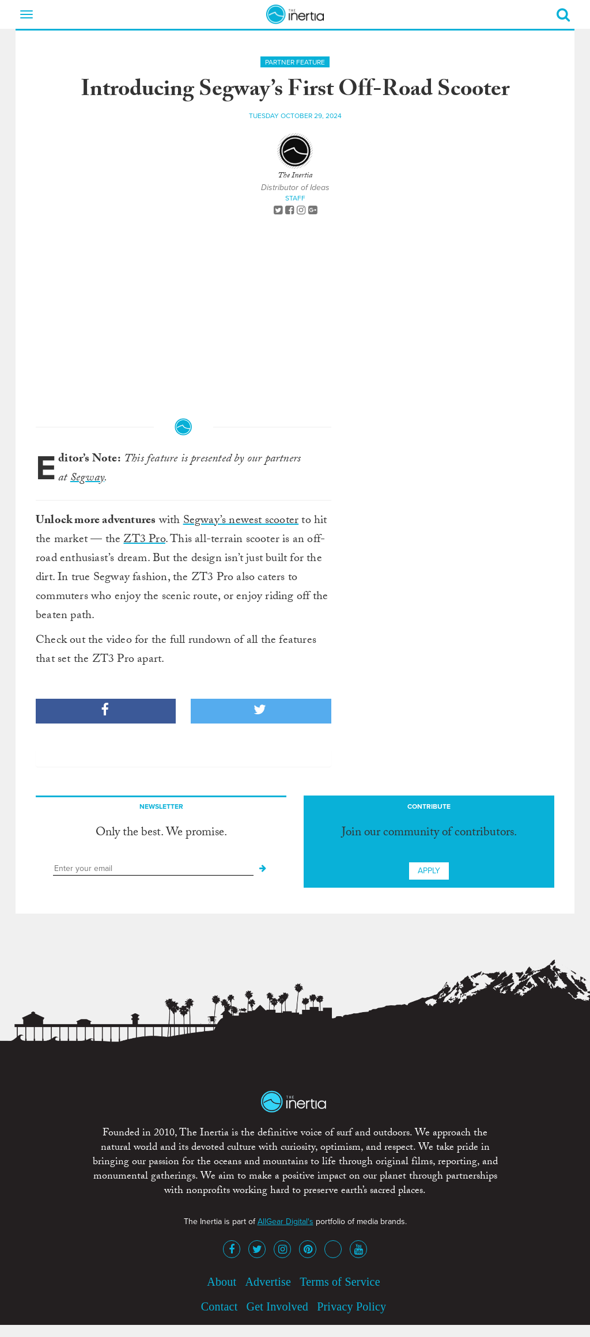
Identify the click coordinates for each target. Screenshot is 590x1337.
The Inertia (295, 176)
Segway (87, 478)
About (221, 1281)
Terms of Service (340, 1281)
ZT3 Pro (144, 540)
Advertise (268, 1281)
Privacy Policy (351, 1306)
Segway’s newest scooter (241, 521)
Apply (429, 871)
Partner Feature (295, 62)
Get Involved (277, 1306)
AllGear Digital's (285, 1221)
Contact (219, 1306)
